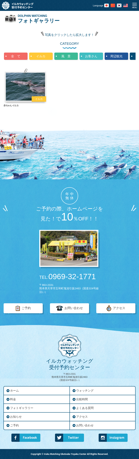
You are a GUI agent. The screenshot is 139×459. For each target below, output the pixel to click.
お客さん (91, 56)
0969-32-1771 (67, 276)
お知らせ (16, 416)
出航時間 (82, 399)
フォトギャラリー (21, 408)
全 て (15, 56)
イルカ (40, 56)
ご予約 (26, 308)
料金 (13, 399)
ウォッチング (85, 390)
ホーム (14, 390)
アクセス (119, 308)
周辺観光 (116, 56)
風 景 (66, 56)
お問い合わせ (73, 308)
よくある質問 (85, 408)
